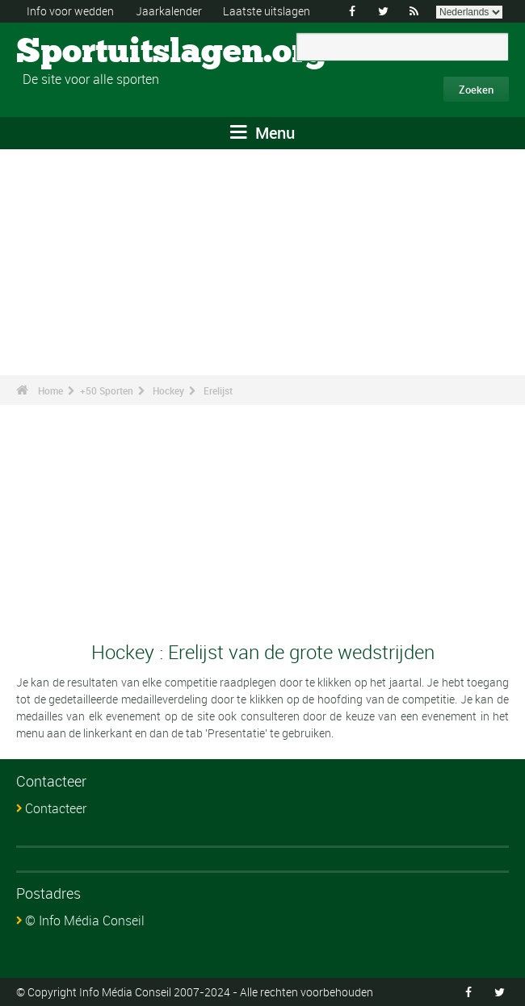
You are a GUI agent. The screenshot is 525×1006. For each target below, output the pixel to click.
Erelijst (218, 390)
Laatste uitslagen (266, 11)
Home (50, 390)
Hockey (168, 390)
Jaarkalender (169, 11)
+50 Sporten (106, 390)
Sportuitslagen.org (77, 52)
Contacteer (55, 808)
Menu (262, 133)
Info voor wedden (70, 11)
